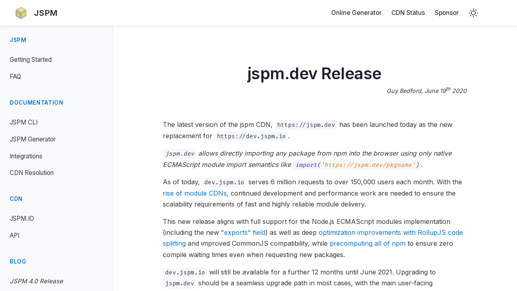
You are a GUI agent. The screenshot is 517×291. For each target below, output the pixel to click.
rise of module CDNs (195, 193)
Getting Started (31, 59)
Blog (18, 261)
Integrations (26, 156)
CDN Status (408, 13)
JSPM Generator (33, 139)
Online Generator (356, 13)
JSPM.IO (22, 218)
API (14, 235)
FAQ (15, 76)
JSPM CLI (24, 122)
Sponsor (447, 13)
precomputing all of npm (368, 243)
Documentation (36, 102)
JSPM (18, 40)
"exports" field (243, 232)
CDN (16, 199)
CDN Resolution (32, 173)
